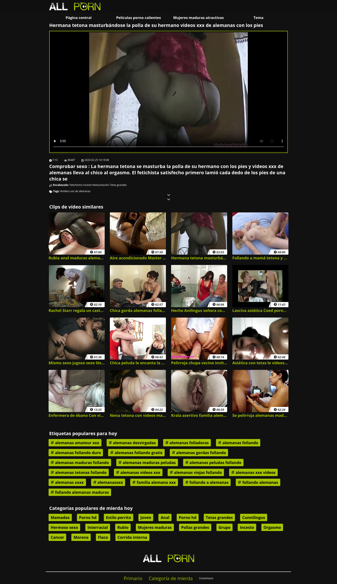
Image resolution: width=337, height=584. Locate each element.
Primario (133, 578)
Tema (258, 17)
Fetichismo (76, 185)
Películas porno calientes (138, 17)
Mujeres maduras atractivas (198, 17)
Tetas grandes (118, 185)
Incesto (87, 185)
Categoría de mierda (171, 578)
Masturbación (101, 185)
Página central (79, 17)
